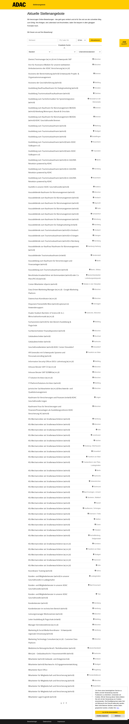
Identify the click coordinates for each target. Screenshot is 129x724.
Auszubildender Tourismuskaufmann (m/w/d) (47, 255)
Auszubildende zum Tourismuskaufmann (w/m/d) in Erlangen (53, 235)
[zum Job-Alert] (124, 43)
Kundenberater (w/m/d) (38, 603)
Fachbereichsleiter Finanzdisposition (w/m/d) (46, 331)
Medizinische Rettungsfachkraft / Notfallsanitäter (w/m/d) (51, 648)
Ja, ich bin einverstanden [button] (110, 712)
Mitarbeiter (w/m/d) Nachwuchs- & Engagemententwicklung (52, 664)
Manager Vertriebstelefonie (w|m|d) (43, 625)
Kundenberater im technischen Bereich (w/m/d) (47, 608)
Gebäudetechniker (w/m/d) (39, 336)
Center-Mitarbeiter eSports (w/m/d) (42, 284)
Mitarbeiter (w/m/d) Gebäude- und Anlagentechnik (49, 659)
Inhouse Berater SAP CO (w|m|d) (42, 367)
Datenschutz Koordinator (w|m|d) (42, 298)
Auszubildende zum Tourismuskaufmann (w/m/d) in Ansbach (53, 230)
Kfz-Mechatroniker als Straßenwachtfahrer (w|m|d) (49, 544)
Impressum (61, 721)
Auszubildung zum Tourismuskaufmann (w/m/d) (48, 270)
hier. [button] (118, 708)
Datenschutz (47, 721)
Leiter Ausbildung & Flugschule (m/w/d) (44, 619)
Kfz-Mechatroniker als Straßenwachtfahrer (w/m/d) (49, 419)
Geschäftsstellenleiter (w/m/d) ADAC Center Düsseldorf (51, 347)
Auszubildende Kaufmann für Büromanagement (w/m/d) (51, 192)
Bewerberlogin (32, 721)
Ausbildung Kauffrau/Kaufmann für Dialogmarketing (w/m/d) (53, 88)
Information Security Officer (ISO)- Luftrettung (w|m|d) (51, 361)
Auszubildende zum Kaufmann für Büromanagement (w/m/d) (53, 198)
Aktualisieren (95, 40)
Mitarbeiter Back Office (37, 670)
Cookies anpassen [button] (102, 716)
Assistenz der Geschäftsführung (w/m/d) (44, 82)
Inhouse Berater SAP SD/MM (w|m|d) (43, 372)
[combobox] (81, 40)
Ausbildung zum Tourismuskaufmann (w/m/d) (47, 126)
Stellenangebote (39, 5)
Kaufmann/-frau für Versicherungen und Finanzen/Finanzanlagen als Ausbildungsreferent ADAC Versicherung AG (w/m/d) (50, 410)
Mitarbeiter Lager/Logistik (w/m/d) (42, 697)
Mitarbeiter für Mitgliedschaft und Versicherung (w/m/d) (51, 675)
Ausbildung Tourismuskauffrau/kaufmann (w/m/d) (49, 93)
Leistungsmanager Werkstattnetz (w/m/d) (45, 614)
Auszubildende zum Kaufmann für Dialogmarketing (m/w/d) (52, 225)
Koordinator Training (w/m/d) (40, 571)
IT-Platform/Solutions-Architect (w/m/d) (44, 383)
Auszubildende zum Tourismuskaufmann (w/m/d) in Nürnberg (53, 241)
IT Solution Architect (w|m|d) (40, 378)
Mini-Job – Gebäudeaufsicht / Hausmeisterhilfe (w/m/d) (50, 653)
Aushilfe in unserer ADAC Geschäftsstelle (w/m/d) (48, 187)
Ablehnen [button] (118, 716)
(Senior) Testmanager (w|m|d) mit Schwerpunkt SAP (49, 59)
